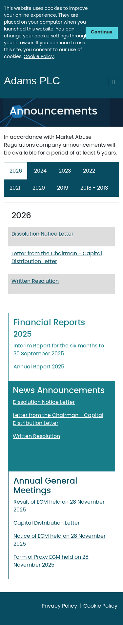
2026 (16, 171)
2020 (38, 188)
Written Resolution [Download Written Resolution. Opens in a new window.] (35, 281)
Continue (102, 32)
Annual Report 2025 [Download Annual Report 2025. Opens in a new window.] (38, 366)
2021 (15, 188)
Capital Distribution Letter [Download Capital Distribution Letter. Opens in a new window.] (46, 523)
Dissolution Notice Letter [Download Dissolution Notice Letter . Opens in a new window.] (44, 402)
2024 (40, 171)
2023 (65, 171)
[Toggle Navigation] (113, 82)
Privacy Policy (59, 606)
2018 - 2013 (94, 188)
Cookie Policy (39, 56)
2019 (62, 188)
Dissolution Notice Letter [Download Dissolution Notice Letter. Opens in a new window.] (42, 234)
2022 (89, 171)
